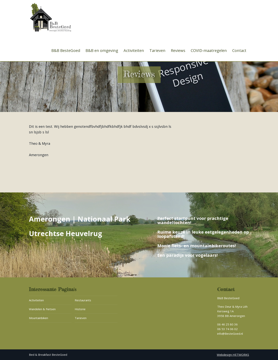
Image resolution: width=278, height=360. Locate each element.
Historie (80, 309)
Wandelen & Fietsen (42, 309)
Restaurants (83, 300)
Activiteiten (134, 50)
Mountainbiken (38, 318)
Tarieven (157, 50)
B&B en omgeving (102, 50)
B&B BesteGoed (65, 50)
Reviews (178, 50)
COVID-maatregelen (209, 50)
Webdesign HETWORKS (233, 355)
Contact (239, 50)
